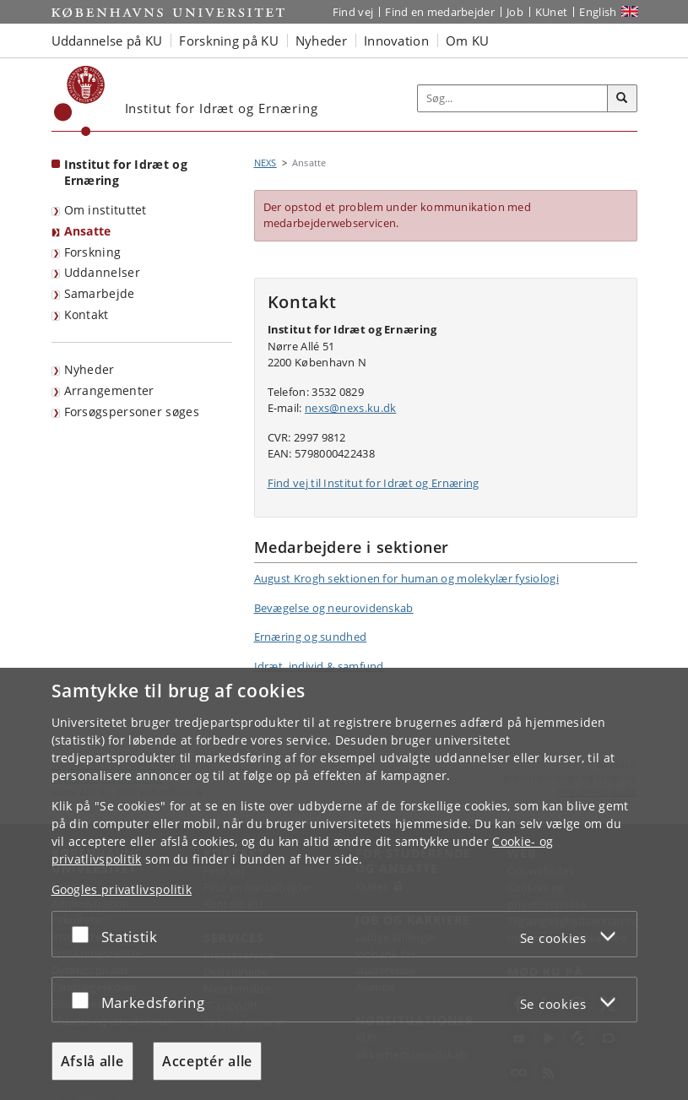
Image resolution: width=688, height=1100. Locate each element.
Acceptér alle (207, 1061)
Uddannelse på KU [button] (107, 40)
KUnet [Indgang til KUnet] (551, 11)
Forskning (93, 252)
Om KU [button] (468, 40)
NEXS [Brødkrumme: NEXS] (265, 162)
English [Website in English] (597, 11)
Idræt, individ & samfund (319, 666)
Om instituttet (105, 210)
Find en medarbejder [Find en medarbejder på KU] (440, 11)
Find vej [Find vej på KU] (353, 11)
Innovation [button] (396, 40)
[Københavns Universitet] (80, 101)
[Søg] (622, 98)
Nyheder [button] (321, 40)
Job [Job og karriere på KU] (515, 11)
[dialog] (344, 884)
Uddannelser (102, 272)
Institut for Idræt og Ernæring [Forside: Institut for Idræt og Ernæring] (125, 172)
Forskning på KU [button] (229, 40)
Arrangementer (109, 390)
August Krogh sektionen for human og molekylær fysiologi (407, 578)
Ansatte (87, 231)
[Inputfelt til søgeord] (513, 98)
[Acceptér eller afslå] (84, 934)
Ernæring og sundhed (310, 636)
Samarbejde (99, 293)
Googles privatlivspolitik (121, 889)
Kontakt (86, 314)
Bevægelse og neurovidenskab (334, 607)
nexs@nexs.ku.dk (351, 407)
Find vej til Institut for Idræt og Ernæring (373, 482)
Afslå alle (92, 1061)
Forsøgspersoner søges (131, 412)
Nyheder (89, 369)
